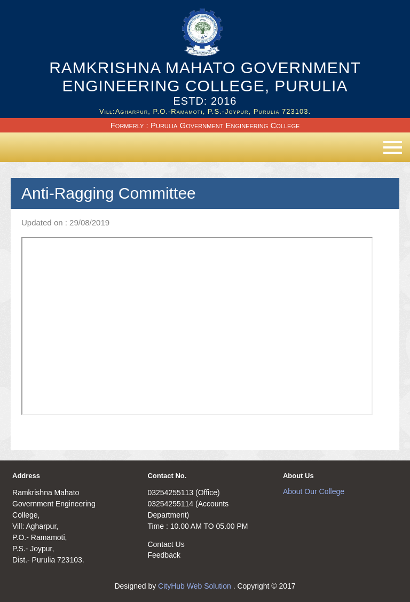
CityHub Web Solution (195, 586)
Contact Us (165, 544)
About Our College (313, 491)
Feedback (163, 555)
